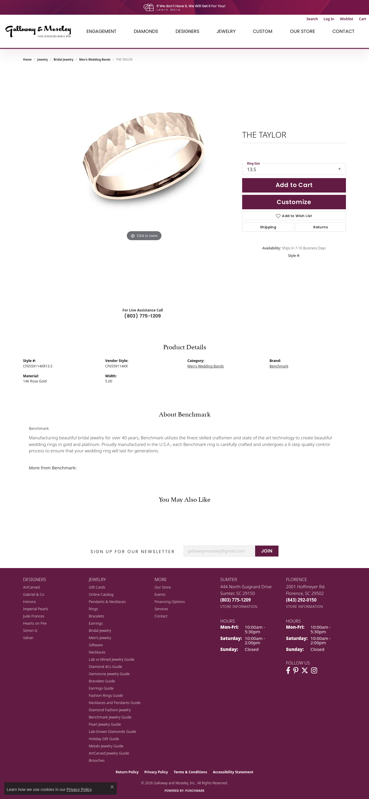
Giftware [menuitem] (96, 644)
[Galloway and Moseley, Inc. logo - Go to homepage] (40, 31)
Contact (343, 31)
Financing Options (170, 601)
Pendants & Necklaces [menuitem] (107, 601)
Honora (29, 601)
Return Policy (127, 772)
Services (161, 608)
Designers (187, 31)
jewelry (42, 59)
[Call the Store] (235, 600)
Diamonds (146, 31)
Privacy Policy (156, 772)
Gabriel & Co (33, 594)
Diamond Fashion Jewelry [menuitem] (110, 709)
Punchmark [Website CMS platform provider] (195, 791)
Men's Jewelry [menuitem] (100, 637)
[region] (144, 184)
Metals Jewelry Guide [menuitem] (106, 745)
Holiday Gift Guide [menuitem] (104, 738)
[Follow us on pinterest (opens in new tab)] (295, 670)
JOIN (267, 551)
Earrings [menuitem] (96, 623)
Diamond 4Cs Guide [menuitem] (105, 666)
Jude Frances (33, 616)
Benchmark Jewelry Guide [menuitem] (110, 717)
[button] (312, 19)
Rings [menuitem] (93, 608)
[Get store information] (238, 606)
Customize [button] (294, 202)
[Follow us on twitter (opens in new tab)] (304, 670)
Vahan (28, 637)
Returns (320, 227)
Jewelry (226, 31)
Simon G (30, 630)
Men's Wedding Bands (94, 59)
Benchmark (279, 366)
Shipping (268, 227)
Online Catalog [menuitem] (101, 594)
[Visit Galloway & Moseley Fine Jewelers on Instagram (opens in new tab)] (314, 670)
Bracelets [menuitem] (96, 616)
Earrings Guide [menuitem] (101, 688)
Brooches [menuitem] (97, 760)
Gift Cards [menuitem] (97, 587)
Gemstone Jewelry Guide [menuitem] (109, 673)
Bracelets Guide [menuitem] (102, 681)
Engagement (101, 31)
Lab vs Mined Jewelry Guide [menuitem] (111, 659)
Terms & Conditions (190, 772)
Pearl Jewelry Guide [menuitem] (105, 724)
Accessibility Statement (233, 772)
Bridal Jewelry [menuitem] (100, 630)
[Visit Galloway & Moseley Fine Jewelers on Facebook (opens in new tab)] (288, 670)
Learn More (169, 10)
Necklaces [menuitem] (97, 652)
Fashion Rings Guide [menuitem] (106, 695)
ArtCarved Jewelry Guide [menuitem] (109, 753)
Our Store (302, 31)
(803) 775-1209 (142, 316)
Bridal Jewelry (64, 59)
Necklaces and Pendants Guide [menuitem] (114, 702)
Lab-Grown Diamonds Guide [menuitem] (112, 731)
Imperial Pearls (35, 608)
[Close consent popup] (112, 787)
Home (27, 59)
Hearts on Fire (35, 623)
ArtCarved (31, 587)
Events (160, 594)
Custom (262, 31)
